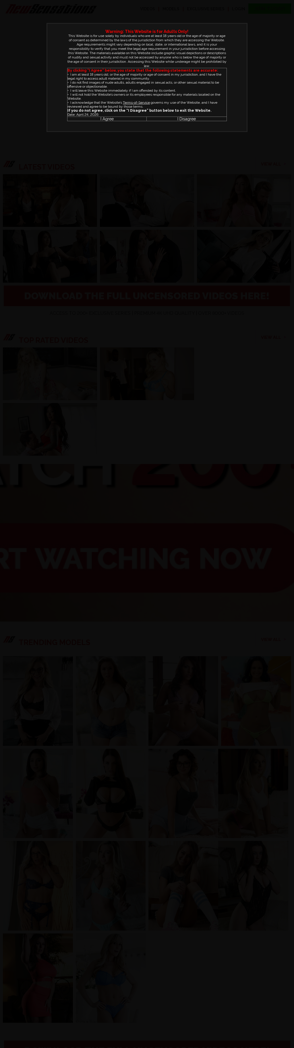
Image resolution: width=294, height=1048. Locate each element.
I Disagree (186, 119)
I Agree (107, 119)
